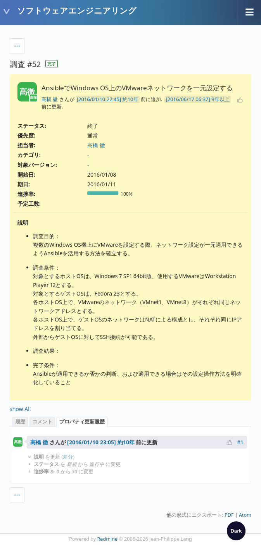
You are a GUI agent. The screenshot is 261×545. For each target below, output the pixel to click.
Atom (245, 515)
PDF (229, 515)
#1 (240, 442)
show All (20, 409)
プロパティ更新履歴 (82, 421)
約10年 (130, 99)
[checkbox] (236, 530)
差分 (68, 457)
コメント (42, 421)
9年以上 (220, 99)
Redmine (107, 539)
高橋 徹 (49, 99)
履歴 (20, 421)
